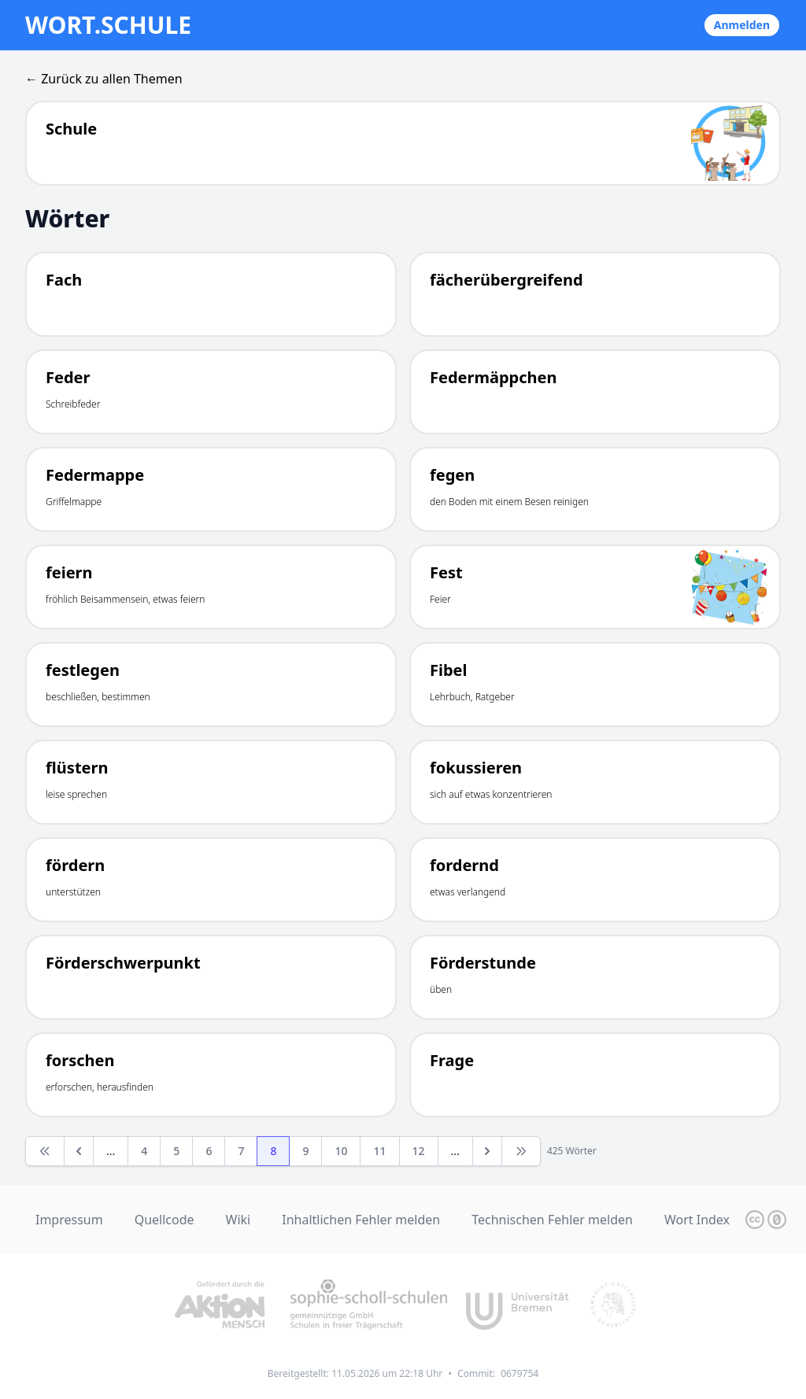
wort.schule (108, 25)
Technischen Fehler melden (552, 1219)
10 (341, 1150)
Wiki (238, 1219)
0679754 (519, 1373)
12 (418, 1150)
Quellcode (164, 1219)
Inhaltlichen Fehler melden (361, 1219)
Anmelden (742, 24)
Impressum (69, 1219)
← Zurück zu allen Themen (104, 78)
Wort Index (697, 1219)
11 (379, 1150)
